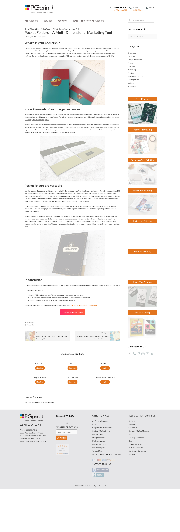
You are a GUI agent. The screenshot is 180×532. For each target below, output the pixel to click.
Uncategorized (133, 79)
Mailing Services (98, 441)
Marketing (30, 322)
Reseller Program (135, 444)
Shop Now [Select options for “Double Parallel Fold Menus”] (105, 382)
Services (50, 20)
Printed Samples (98, 448)
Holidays (131, 66)
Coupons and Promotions (102, 428)
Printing (131, 73)
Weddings (132, 86)
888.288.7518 (31, 430)
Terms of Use (97, 451)
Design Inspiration (135, 60)
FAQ (130, 434)
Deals (75, 21)
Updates (131, 83)
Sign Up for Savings (67, 432)
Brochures (132, 53)
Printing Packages (99, 444)
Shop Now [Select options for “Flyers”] (72, 368)
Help (130, 441)
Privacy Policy (97, 434)
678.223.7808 (37, 433)
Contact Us (132, 428)
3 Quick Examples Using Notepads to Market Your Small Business (93, 337)
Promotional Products (92, 21)
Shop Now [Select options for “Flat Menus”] (105, 368)
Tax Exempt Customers (137, 451)
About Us (64, 20)
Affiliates (132, 424)
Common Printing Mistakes (138, 431)
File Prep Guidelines (136, 438)
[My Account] (147, 8)
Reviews (131, 421)
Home (27, 29)
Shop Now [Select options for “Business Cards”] (39, 368)
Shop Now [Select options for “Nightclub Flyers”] (39, 382)
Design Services (98, 438)
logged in (37, 402)
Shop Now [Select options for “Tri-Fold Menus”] (72, 382)
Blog (94, 424)
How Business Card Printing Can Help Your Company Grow (51, 337)
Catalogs (131, 56)
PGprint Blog (34, 29)
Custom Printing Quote (101, 431)
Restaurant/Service (135, 76)
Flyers (130, 63)
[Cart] (136, 8)
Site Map (131, 454)
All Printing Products (100, 421)
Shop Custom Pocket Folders (72, 312)
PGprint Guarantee (135, 448)
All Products (33, 20)
